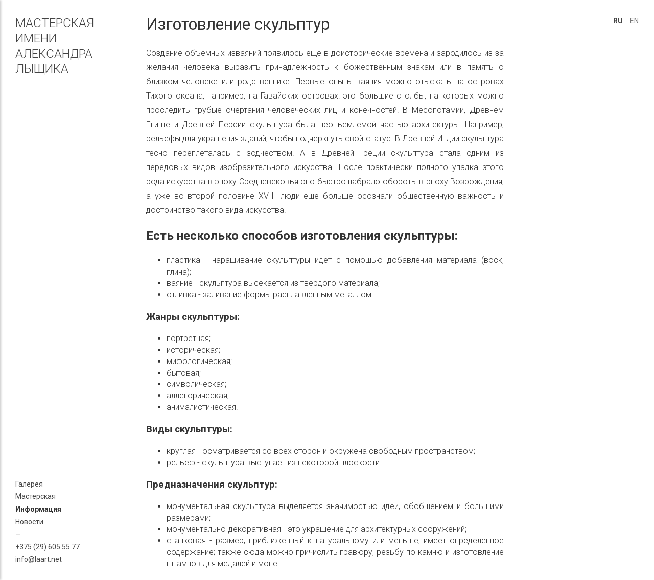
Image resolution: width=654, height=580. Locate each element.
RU (618, 21)
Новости (29, 522)
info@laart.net (38, 559)
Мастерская (35, 496)
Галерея (29, 484)
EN (634, 21)
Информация (38, 509)
